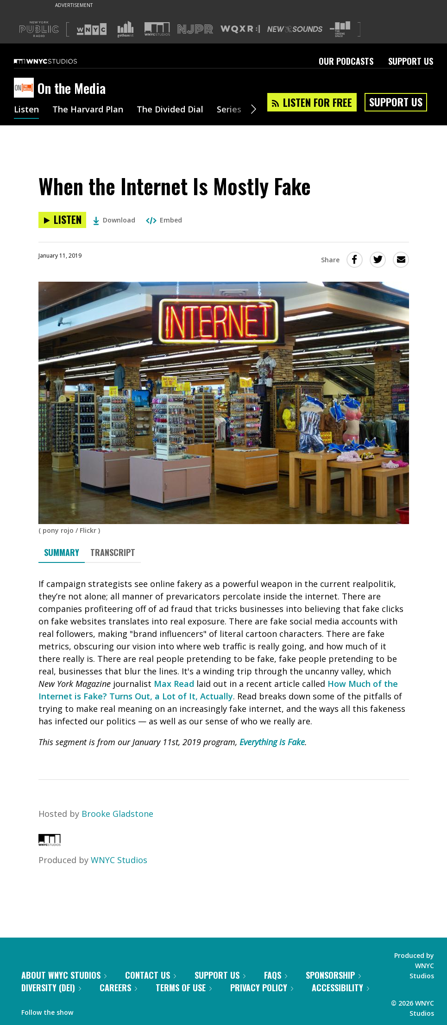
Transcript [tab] (112, 552)
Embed (164, 220)
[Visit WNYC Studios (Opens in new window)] (157, 29)
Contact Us (150, 975)
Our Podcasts (346, 61)
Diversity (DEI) (51, 988)
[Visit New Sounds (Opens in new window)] (294, 29)
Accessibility (340, 988)
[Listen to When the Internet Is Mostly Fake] (62, 220)
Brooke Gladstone (117, 813)
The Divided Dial (170, 110)
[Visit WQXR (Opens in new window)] (240, 29)
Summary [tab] (61, 552)
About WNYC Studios (64, 975)
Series (229, 110)
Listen (26, 110)
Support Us (410, 61)
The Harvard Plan (87, 110)
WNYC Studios (119, 859)
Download (114, 220)
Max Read (174, 683)
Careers (118, 988)
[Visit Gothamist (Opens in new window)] (125, 29)
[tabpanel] (223, 663)
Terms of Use (184, 988)
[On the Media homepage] (26, 88)
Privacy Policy (261, 988)
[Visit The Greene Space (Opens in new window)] (340, 29)
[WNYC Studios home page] (57, 61)
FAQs (275, 975)
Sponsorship (333, 975)
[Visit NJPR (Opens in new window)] (195, 29)
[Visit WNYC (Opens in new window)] (92, 29)
